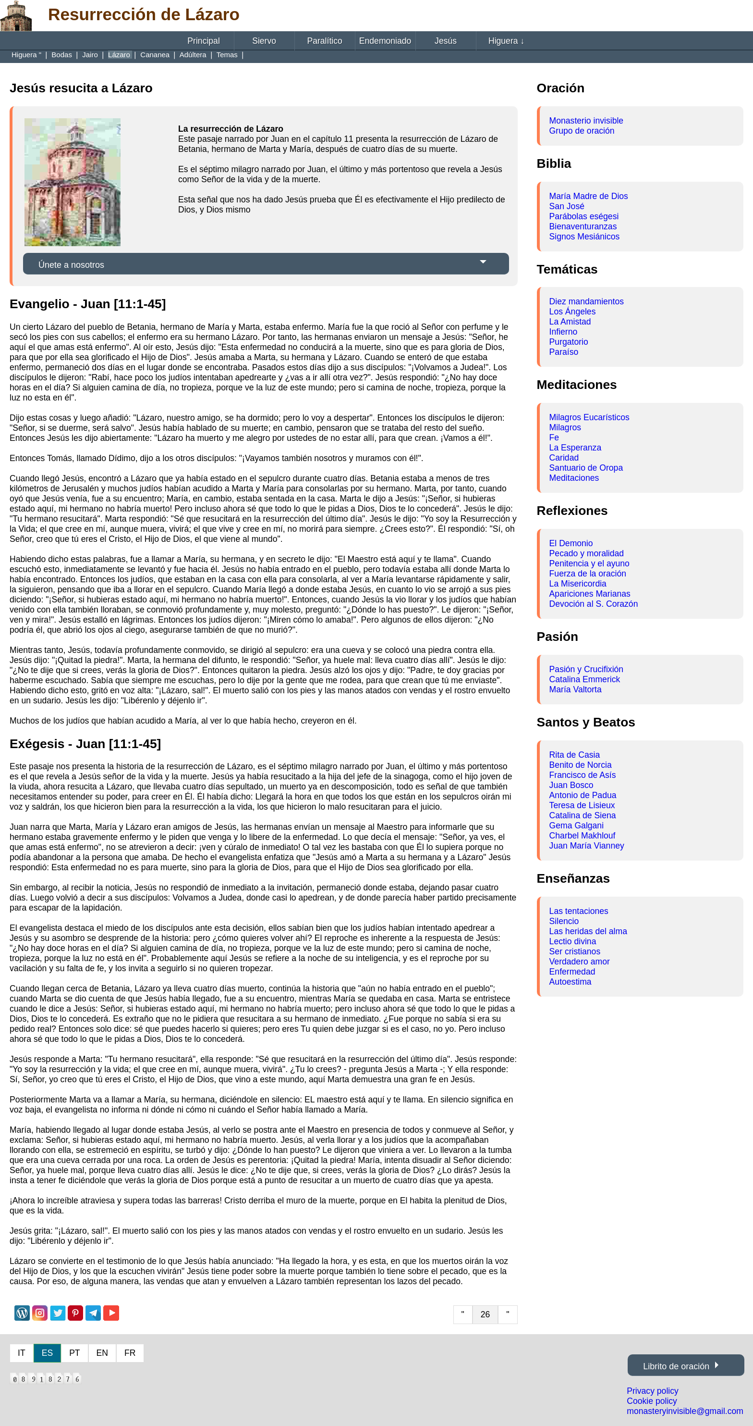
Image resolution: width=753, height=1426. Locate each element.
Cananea (155, 54)
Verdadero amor (579, 961)
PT (74, 1353)
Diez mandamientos (586, 301)
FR (129, 1353)
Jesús (446, 41)
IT (21, 1353)
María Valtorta (575, 689)
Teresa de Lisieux (582, 805)
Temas (228, 54)
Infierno (563, 332)
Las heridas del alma (588, 931)
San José (566, 206)
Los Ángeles (572, 311)
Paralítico (324, 41)
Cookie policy (652, 1401)
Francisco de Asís (582, 775)
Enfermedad (572, 971)
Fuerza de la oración (587, 573)
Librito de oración (676, 1366)
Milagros (565, 427)
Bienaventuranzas (583, 226)
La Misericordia (578, 583)
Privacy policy (653, 1391)
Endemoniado (385, 41)
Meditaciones (574, 478)
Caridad (564, 458)
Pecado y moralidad (586, 553)
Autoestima (570, 982)
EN (102, 1353)
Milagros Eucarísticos (589, 417)
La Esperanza (575, 447)
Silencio (564, 921)
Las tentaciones (578, 911)
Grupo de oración (582, 131)
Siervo (264, 41)
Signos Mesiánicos (584, 236)
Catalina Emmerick (584, 679)
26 (485, 1314)
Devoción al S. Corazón (593, 604)
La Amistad (570, 321)
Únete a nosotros (71, 265)
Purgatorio (568, 342)
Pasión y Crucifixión (586, 669)
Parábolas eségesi (584, 216)
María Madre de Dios (588, 196)
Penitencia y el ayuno (589, 563)
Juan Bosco (571, 785)
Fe (554, 437)
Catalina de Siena (582, 815)
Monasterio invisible (586, 120)
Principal (203, 41)
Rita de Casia (574, 755)
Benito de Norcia (580, 765)
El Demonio (571, 543)
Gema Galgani (576, 825)
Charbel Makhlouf (582, 835)
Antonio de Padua (583, 795)
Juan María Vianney (586, 846)
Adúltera (194, 54)
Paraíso (564, 352)
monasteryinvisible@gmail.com (685, 1411)
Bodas (62, 54)
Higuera (506, 41)
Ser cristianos (575, 951)
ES (47, 1353)
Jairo (91, 54)
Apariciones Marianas (590, 594)
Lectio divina (572, 941)
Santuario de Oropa (586, 468)
